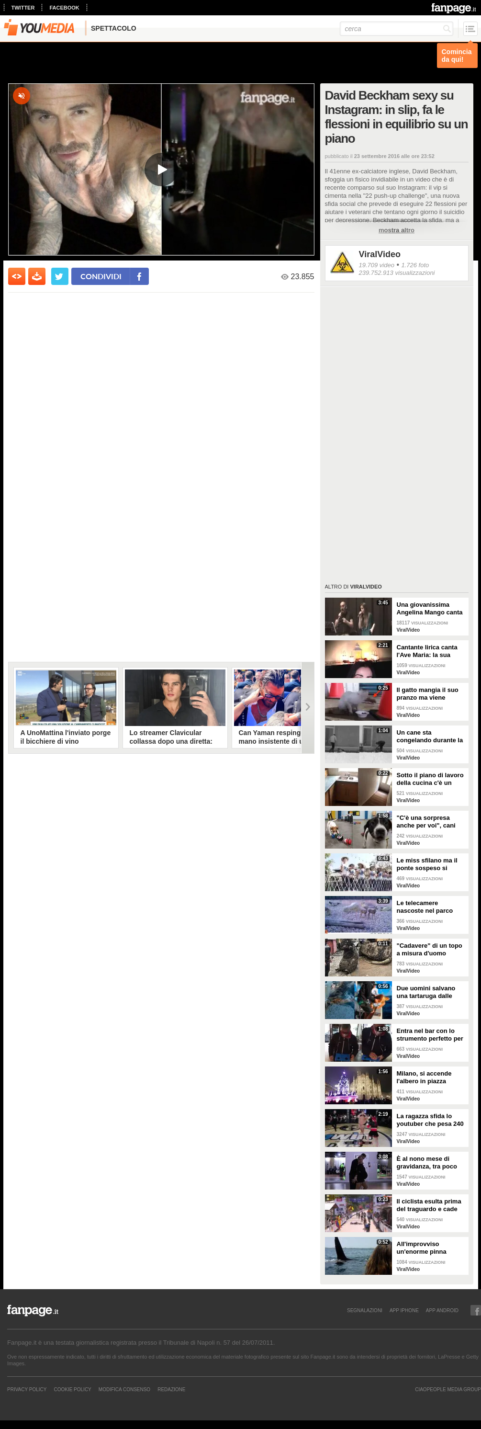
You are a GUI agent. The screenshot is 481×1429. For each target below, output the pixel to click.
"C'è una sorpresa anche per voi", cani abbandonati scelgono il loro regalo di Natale (430, 821)
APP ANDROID (442, 1310)
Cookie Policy (72, 1389)
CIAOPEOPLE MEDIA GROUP (448, 1389)
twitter (23, 8)
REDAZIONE (171, 1389)
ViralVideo (380, 254)
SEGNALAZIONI (364, 1310)
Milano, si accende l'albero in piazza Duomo (424, 1077)
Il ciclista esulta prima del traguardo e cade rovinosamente (429, 1205)
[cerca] (396, 29)
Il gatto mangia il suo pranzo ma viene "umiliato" (428, 694)
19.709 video (376, 265)
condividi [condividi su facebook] (101, 276)
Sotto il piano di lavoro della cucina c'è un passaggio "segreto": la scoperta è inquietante (430, 779)
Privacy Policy (26, 1389)
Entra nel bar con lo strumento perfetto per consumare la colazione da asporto (430, 1035)
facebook (64, 8)
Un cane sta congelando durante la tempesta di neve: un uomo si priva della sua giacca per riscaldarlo (431, 736)
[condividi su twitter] (59, 276)
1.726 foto (415, 265)
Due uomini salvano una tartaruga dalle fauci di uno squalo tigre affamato (426, 992)
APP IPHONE (404, 1310)
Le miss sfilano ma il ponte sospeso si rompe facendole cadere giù (427, 864)
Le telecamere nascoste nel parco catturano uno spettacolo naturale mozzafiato (425, 907)
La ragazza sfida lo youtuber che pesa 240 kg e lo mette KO (430, 1120)
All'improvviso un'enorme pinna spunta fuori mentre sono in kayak (426, 1248)
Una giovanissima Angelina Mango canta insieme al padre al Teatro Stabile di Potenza (430, 608)
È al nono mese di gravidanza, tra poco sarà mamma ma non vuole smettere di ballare (428, 1162)
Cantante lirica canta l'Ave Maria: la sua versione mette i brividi (431, 651)
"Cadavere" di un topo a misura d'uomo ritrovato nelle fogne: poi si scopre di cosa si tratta (431, 949)
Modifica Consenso (124, 1389)
